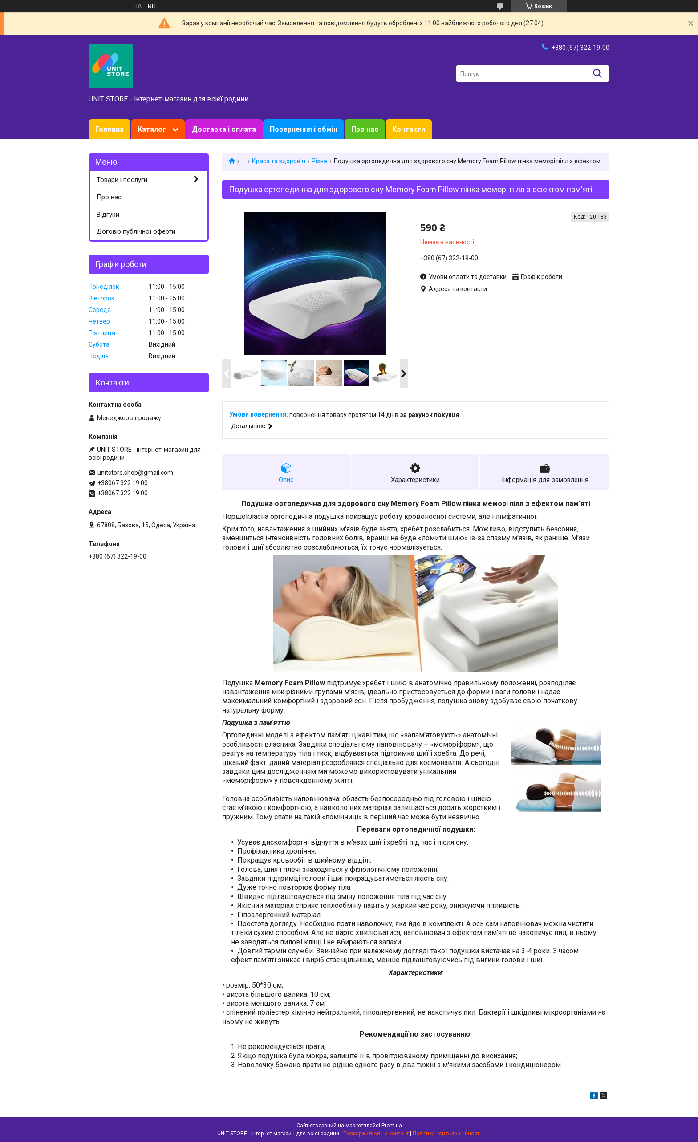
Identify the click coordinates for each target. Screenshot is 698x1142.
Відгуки (108, 215)
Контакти (408, 129)
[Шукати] (597, 73)
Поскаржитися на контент (376, 1133)
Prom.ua (391, 1125)
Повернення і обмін (303, 129)
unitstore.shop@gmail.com (135, 472)
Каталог (152, 129)
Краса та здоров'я (278, 161)
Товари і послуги (122, 180)
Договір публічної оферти (136, 231)
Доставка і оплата (224, 129)
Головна (109, 129)
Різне (319, 161)
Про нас (364, 129)
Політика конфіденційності (447, 1133)
